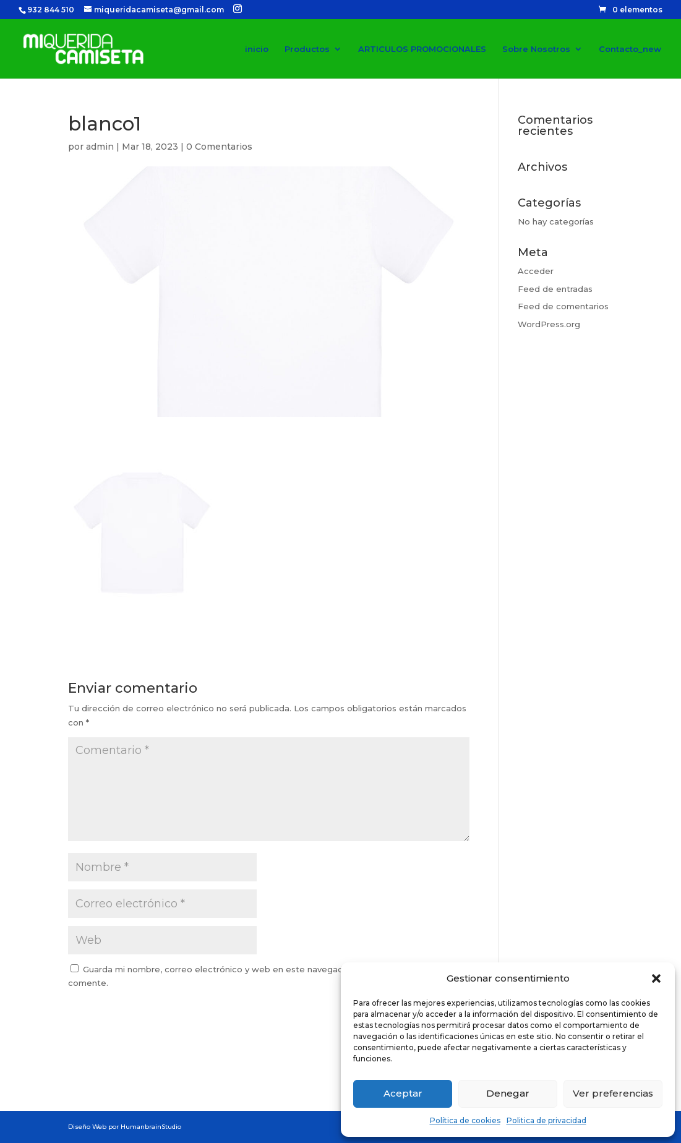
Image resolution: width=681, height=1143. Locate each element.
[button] (656, 978)
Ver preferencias (613, 1093)
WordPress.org (549, 324)
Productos (307, 49)
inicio (256, 49)
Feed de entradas (555, 289)
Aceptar (402, 1093)
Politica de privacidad (546, 1120)
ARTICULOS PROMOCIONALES (422, 49)
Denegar (507, 1093)
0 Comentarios (219, 146)
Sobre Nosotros (536, 49)
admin (100, 146)
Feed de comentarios (563, 306)
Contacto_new (630, 49)
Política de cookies (465, 1120)
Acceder (536, 271)
